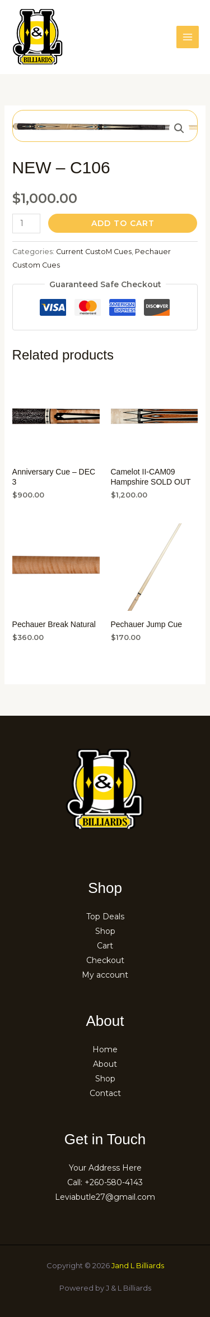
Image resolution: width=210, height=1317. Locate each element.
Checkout (105, 960)
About (105, 1064)
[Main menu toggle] (187, 37)
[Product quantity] (26, 223)
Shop (105, 931)
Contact (105, 1093)
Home (105, 1049)
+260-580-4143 (114, 1182)
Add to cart (123, 223)
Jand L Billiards (137, 1265)
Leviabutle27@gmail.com (105, 1197)
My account (105, 975)
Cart (105, 946)
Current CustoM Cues (94, 251)
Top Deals (105, 916)
